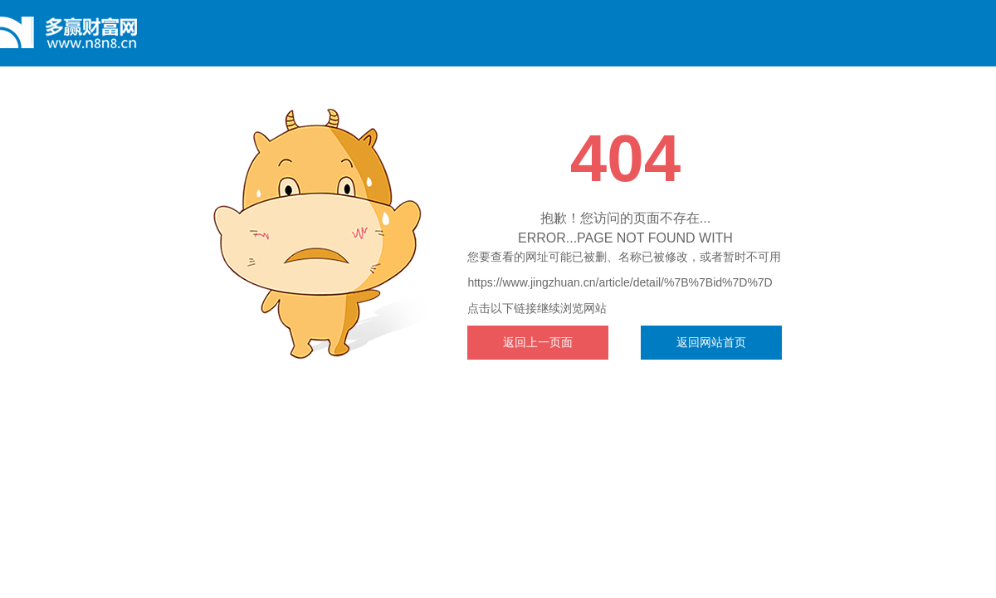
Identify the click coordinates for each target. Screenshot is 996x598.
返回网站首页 (711, 342)
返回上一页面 (538, 342)
